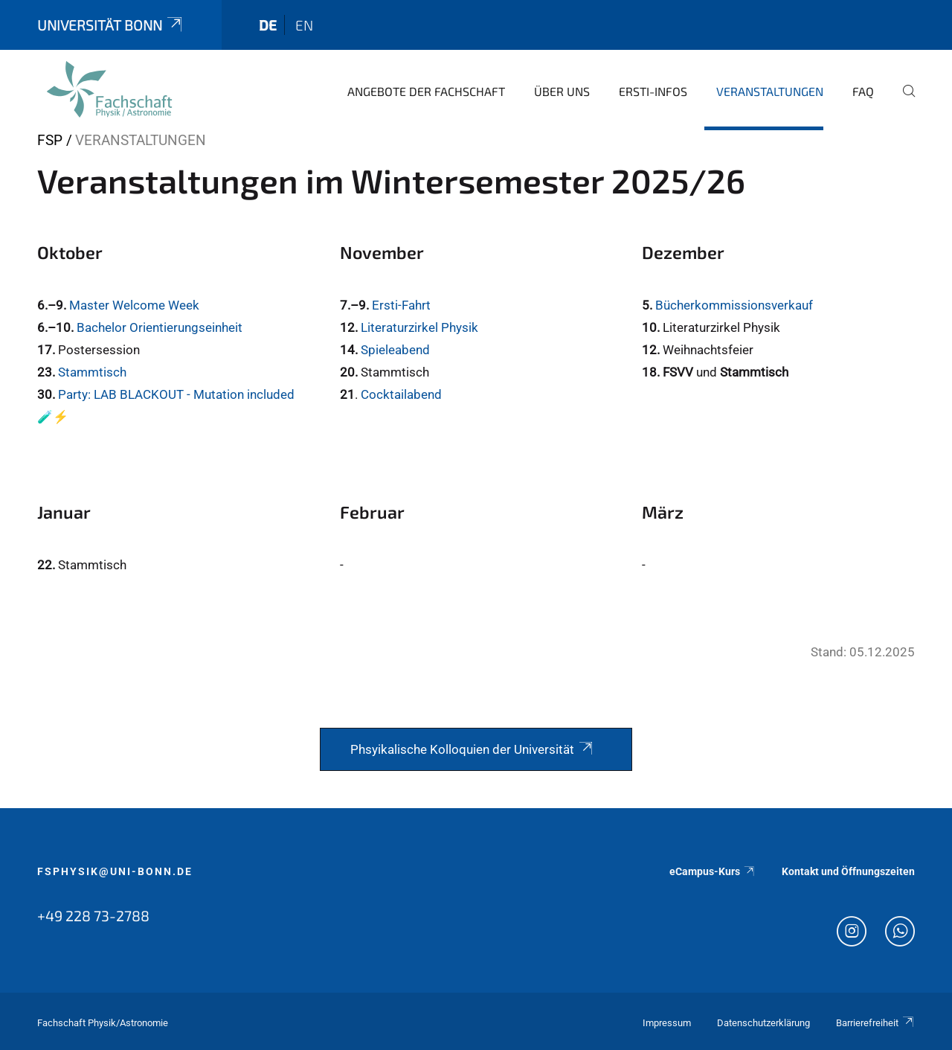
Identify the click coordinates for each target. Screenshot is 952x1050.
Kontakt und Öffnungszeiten (848, 871)
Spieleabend (395, 349)
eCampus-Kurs (712, 871)
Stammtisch (92, 372)
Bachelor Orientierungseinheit (159, 327)
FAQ (863, 91)
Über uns (562, 91)
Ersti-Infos (653, 91)
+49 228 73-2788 (93, 915)
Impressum (667, 1022)
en (304, 24)
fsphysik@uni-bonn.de (115, 871)
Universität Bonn (110, 24)
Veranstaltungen (769, 91)
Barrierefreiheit (875, 1022)
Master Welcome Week (134, 305)
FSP (49, 140)
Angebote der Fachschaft (426, 91)
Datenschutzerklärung (763, 1022)
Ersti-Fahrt (401, 305)
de (268, 24)
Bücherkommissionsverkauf (734, 305)
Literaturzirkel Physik (419, 327)
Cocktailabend (401, 394)
